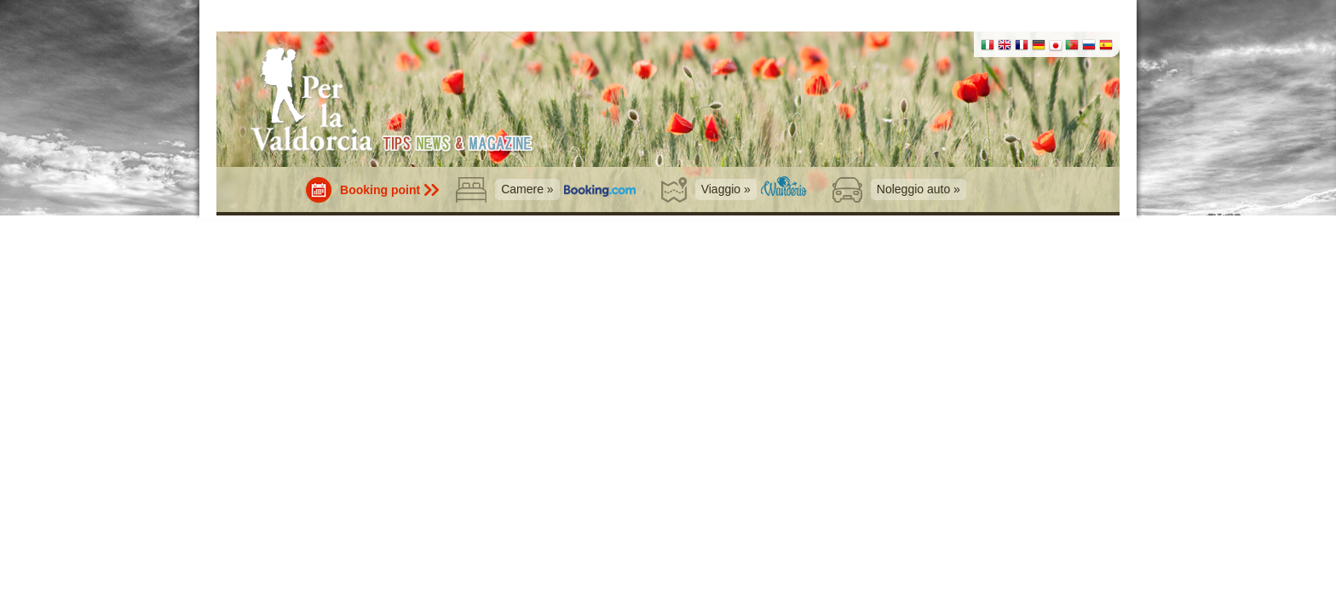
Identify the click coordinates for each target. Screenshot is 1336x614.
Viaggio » (726, 189)
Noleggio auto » (918, 189)
